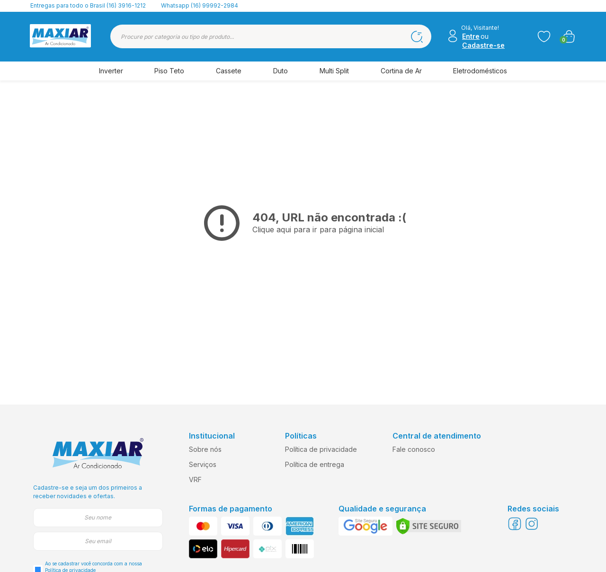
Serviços (202, 464)
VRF (195, 479)
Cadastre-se (483, 45)
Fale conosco (413, 449)
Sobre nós (205, 449)
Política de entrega (314, 464)
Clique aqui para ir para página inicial (318, 229)
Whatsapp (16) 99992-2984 (199, 5)
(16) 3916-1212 (126, 5)
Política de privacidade (321, 449)
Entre (471, 36)
